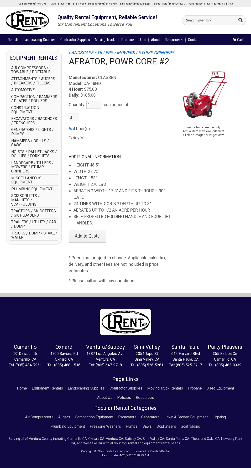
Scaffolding (190, 426)
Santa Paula (169, 3)
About (155, 39)
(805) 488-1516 (67, 365)
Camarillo (33, 3)
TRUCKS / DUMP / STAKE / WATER (34, 235)
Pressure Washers (105, 426)
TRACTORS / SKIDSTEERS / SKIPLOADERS (33, 213)
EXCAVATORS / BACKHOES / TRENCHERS (34, 121)
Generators (150, 417)
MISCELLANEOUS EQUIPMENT (26, 180)
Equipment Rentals (47, 388)
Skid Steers (166, 426)
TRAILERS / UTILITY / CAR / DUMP (33, 224)
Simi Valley (135, 3)
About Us (104, 397)
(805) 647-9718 (109, 365)
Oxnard (64, 3)
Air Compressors (39, 417)
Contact (194, 39)
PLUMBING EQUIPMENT (31, 189)
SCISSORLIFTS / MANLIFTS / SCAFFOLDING (25, 200)
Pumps (132, 426)
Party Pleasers (205, 3)
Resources (174, 39)
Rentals (13, 39)
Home (22, 388)
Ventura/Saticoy (98, 3)
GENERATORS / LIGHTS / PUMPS (32, 132)
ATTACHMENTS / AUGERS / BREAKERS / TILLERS (33, 81)
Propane (127, 39)
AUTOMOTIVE (23, 90)
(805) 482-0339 (228, 365)
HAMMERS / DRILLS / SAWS (30, 143)
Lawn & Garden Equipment (186, 417)
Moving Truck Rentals (165, 388)
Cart (238, 39)
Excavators (127, 417)
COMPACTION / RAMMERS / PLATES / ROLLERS (34, 99)
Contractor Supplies (75, 39)
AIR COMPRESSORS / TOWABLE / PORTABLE (30, 70)
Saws (147, 426)
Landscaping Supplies (39, 39)
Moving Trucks (105, 39)
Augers (64, 417)
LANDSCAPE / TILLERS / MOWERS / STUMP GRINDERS (32, 167)
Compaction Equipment (94, 417)
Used (142, 39)
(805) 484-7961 (29, 365)
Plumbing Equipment (68, 426)
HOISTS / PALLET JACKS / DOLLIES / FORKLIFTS (34, 154)
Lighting (219, 417)
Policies (124, 397)
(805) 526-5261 (150, 365)
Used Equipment (220, 388)
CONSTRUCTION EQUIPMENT (25, 110)
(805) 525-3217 (189, 365)
